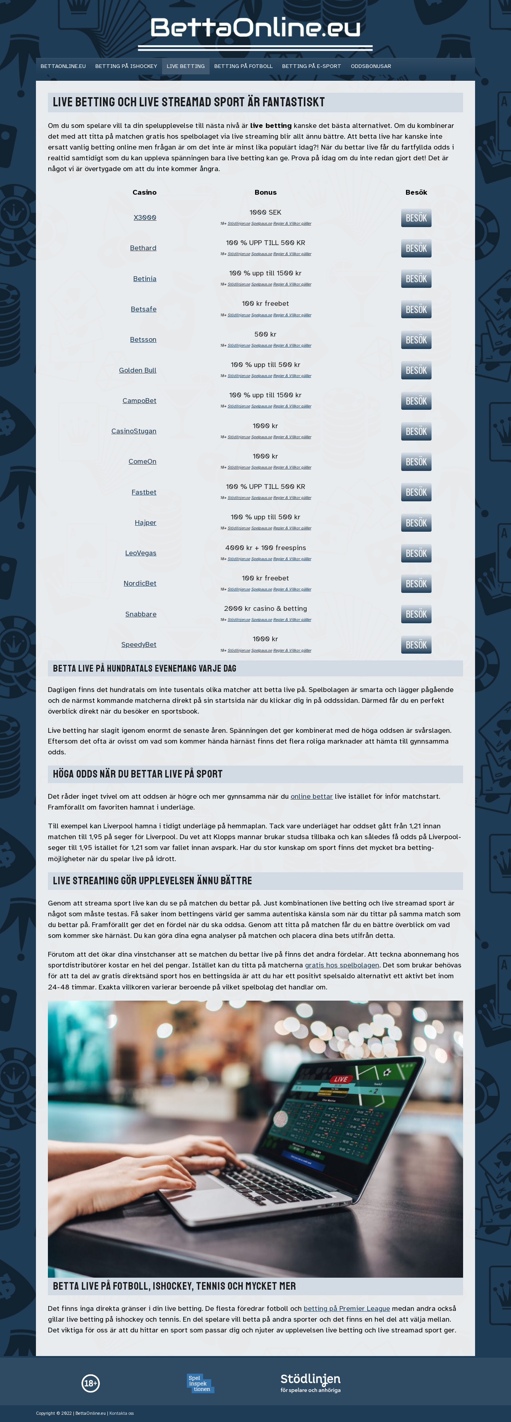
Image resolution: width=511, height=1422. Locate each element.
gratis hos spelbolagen (342, 965)
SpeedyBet (138, 644)
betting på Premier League (347, 1308)
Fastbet (144, 492)
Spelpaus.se (261, 223)
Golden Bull (137, 370)
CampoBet (139, 400)
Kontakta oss (121, 1413)
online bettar (312, 796)
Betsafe (143, 309)
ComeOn (142, 461)
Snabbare (140, 614)
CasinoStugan (133, 431)
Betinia (144, 278)
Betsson (143, 339)
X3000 (145, 217)
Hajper (145, 522)
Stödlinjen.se (239, 223)
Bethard (143, 247)
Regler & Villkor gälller (292, 223)
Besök (416, 217)
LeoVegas (140, 552)
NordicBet (140, 583)
